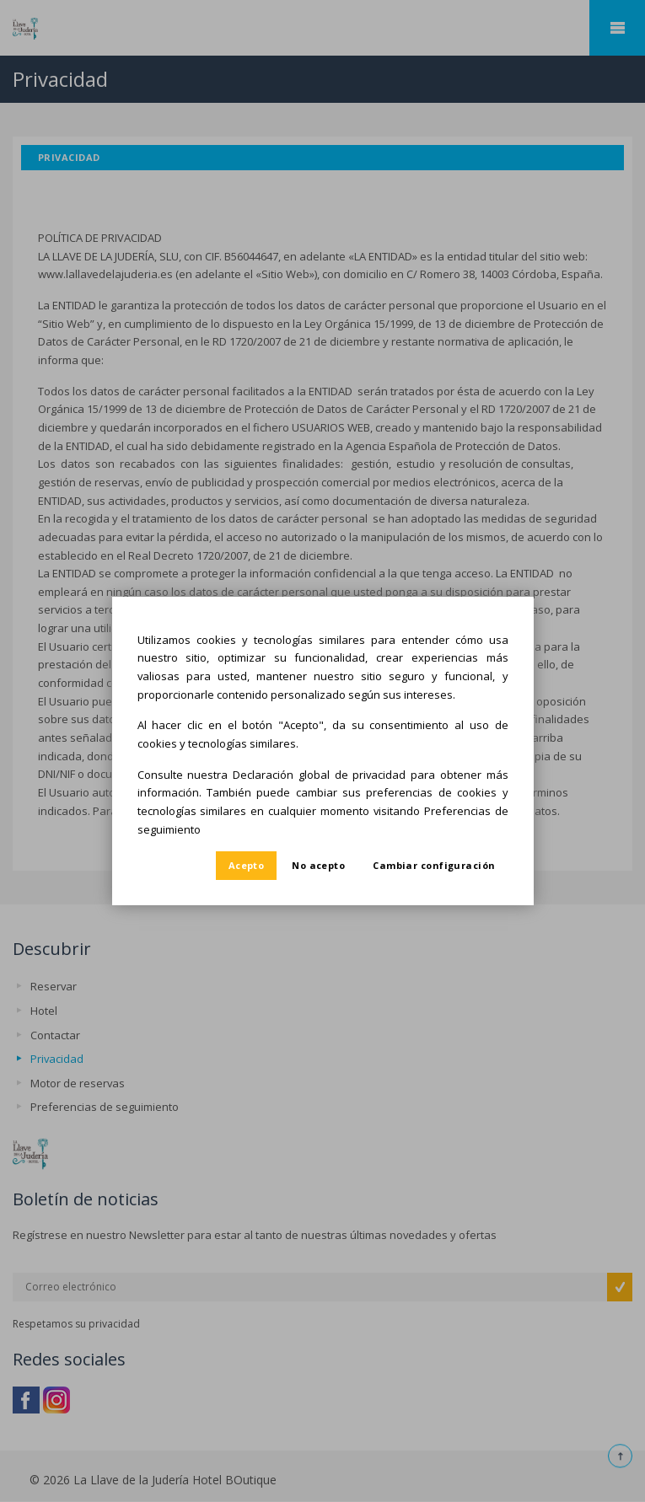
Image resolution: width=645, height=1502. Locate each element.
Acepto (246, 865)
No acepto (318, 865)
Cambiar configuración (434, 865)
